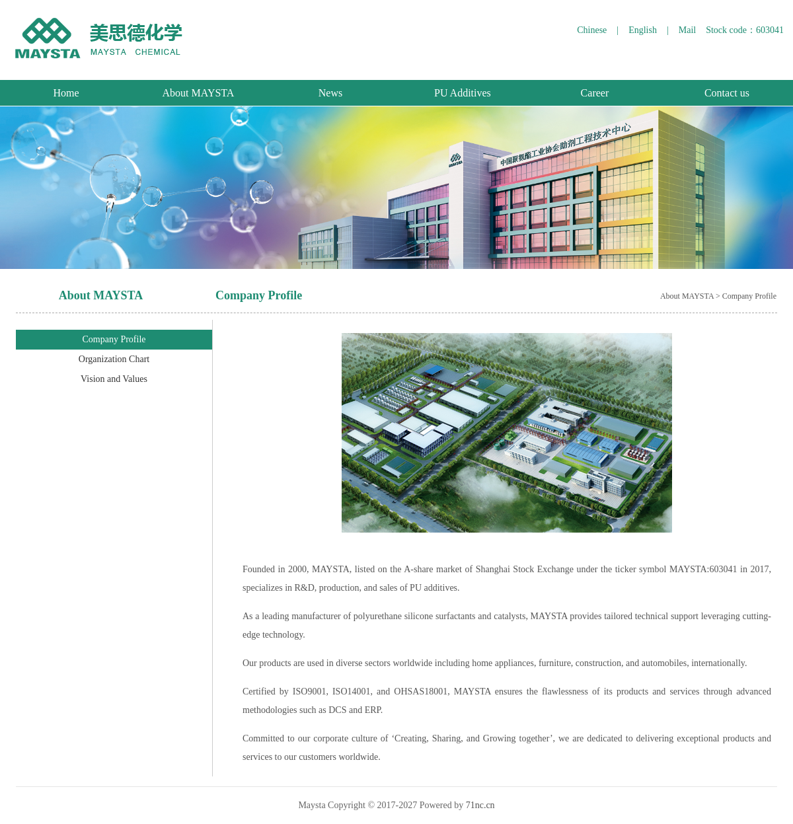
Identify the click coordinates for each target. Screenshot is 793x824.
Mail (687, 30)
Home (66, 92)
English (642, 30)
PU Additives (462, 92)
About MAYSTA (199, 92)
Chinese (592, 30)
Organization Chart (114, 359)
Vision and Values (114, 379)
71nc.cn (480, 805)
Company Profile (113, 339)
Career (595, 92)
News (330, 92)
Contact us (726, 92)
